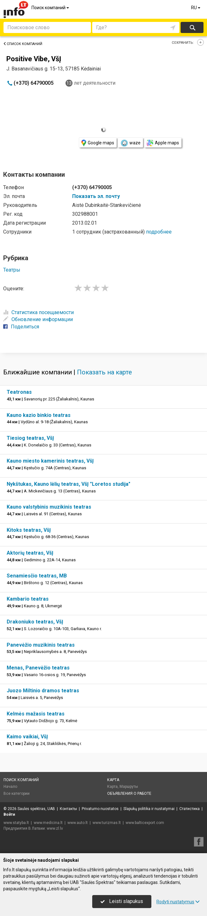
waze (130, 143)
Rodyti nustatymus (178, 901)
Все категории (16, 793)
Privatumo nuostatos (100, 809)
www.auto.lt (77, 822)
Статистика (189, 809)
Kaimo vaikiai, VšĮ (27, 737)
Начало (10, 786)
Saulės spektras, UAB (36, 809)
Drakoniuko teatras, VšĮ (35, 622)
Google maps (97, 143)
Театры (11, 270)
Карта (113, 780)
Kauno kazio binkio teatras (39, 415)
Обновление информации (38, 319)
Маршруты (129, 786)
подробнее (159, 232)
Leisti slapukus (121, 901)
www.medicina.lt (48, 822)
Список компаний (22, 44)
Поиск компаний (50, 7)
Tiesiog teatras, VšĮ (30, 438)
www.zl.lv (55, 828)
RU (196, 7)
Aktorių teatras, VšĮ (30, 553)
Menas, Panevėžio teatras (38, 668)
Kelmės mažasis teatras (36, 714)
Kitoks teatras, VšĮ (29, 530)
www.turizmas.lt (107, 822)
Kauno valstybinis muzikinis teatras (49, 507)
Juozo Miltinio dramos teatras (43, 691)
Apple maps (163, 143)
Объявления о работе (129, 793)
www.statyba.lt (16, 822)
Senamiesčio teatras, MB (37, 576)
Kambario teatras (28, 599)
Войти (9, 814)
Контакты (68, 809)
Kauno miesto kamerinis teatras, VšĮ (50, 461)
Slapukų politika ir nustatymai (149, 809)
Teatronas (19, 392)
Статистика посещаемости (38, 312)
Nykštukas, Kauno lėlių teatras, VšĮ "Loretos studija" (68, 484)
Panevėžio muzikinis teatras (41, 645)
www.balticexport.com (145, 822)
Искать (192, 27)
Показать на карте (104, 372)
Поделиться (21, 327)
